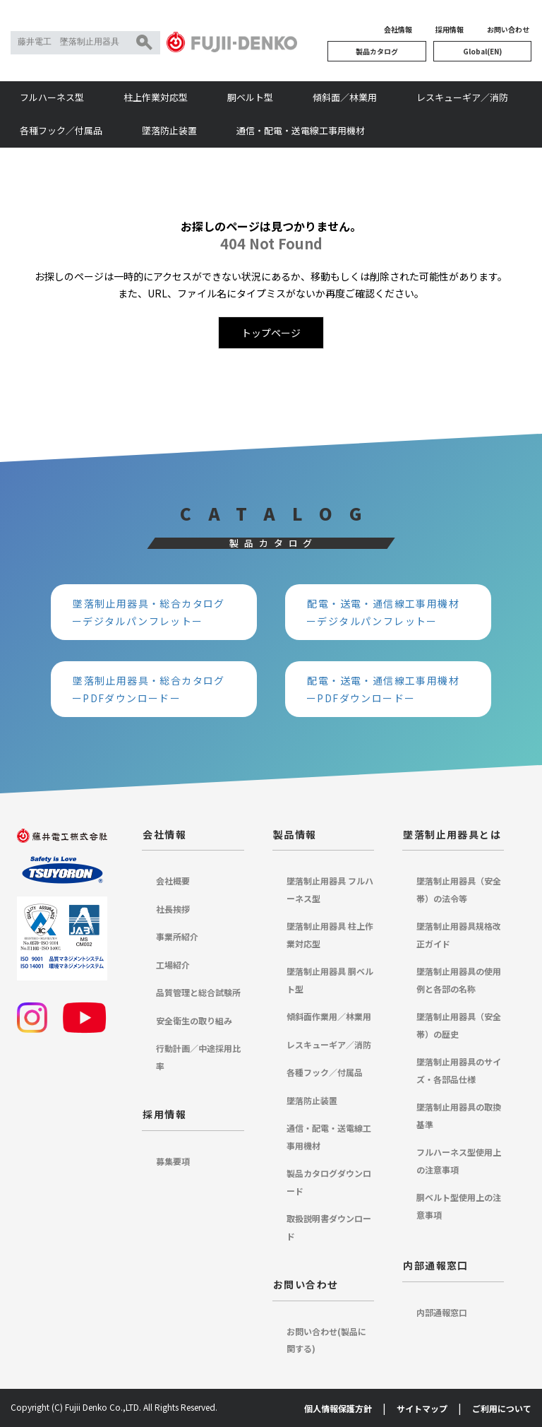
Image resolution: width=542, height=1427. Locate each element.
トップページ (271, 333)
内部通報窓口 (435, 1265)
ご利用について (501, 1408)
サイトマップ (422, 1408)
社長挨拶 (173, 909)
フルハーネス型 (52, 97)
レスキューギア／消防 (462, 97)
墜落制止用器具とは (452, 834)
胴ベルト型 (250, 97)
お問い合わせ (508, 29)
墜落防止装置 (169, 130)
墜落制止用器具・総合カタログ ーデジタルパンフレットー (154, 612)
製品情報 (295, 834)
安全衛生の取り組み (194, 1020)
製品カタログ (377, 51)
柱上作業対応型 (156, 97)
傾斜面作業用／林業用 (329, 1016)
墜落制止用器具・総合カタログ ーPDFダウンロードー (154, 689)
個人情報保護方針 (338, 1408)
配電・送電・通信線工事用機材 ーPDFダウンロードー (388, 689)
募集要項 (173, 1161)
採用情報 (449, 29)
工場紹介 (173, 965)
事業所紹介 (177, 936)
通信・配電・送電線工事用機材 (300, 130)
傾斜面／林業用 (345, 97)
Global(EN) (482, 51)
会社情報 (398, 29)
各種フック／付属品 (61, 130)
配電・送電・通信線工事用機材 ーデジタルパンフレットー (388, 612)
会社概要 (173, 881)
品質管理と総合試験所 (198, 992)
